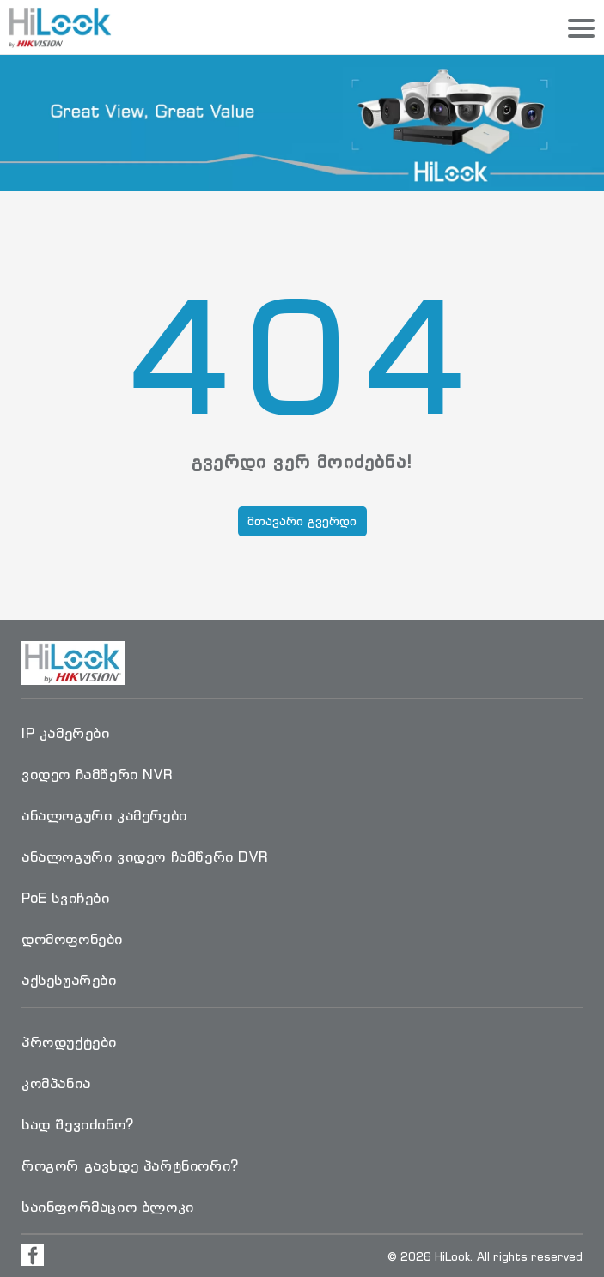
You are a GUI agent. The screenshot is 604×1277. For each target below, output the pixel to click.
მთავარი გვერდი (302, 520)
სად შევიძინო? (77, 1124)
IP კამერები (65, 732)
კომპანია (56, 1083)
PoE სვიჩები (65, 897)
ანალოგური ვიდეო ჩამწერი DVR (144, 856)
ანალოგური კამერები (104, 815)
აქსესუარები (69, 980)
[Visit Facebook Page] (32, 1255)
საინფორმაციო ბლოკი (107, 1206)
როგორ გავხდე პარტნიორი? (130, 1165)
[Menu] (581, 29)
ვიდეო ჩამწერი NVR (97, 774)
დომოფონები (72, 938)
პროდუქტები (69, 1041)
